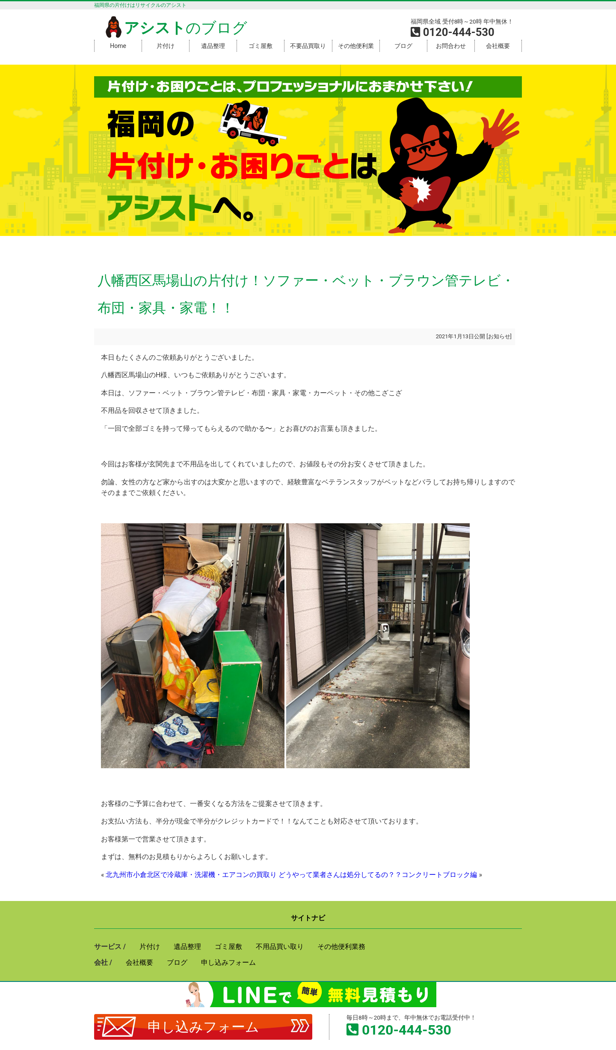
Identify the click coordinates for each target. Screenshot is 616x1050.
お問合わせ (451, 45)
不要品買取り (308, 45)
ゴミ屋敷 (260, 45)
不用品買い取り (280, 947)
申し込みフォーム (203, 1027)
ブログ (403, 45)
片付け (166, 45)
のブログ (175, 28)
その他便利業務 (341, 947)
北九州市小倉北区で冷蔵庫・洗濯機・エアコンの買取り (191, 875)
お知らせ (499, 336)
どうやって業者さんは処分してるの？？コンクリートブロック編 (377, 875)
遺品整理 (213, 45)
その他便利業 (356, 45)
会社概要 (498, 45)
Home (118, 45)
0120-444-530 (406, 1030)
